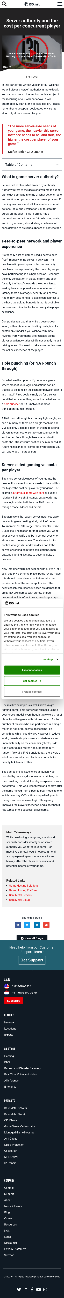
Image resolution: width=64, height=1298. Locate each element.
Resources (10, 1224)
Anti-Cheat (10, 1138)
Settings (48, 659)
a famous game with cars (28, 492)
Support (9, 1194)
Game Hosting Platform (23, 890)
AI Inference (11, 1080)
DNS (7, 1062)
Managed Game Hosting (19, 1132)
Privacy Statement (15, 1249)
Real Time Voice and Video (20, 1074)
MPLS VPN (11, 1157)
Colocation (10, 1150)
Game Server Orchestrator (19, 1126)
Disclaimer (10, 1243)
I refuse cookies (32, 691)
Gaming (9, 1056)
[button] (60, 4)
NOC (7, 1230)
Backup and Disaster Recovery (22, 1068)
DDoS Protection (14, 1144)
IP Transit (10, 1163)
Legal (7, 1236)
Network (9, 1022)
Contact (9, 1187)
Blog (7, 1212)
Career (8, 1218)
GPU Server (11, 1120)
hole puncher (11, 404)
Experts (8, 1034)
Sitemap (9, 1255)
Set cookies (32, 680)
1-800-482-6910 (21, 986)
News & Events (13, 1206)
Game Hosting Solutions (23, 885)
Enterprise (10, 1086)
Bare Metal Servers (20, 895)
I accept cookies (32, 670)
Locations (10, 1028)
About (7, 1200)
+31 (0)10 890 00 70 (24, 992)
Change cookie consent (47, 1276)
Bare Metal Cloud (19, 900)
